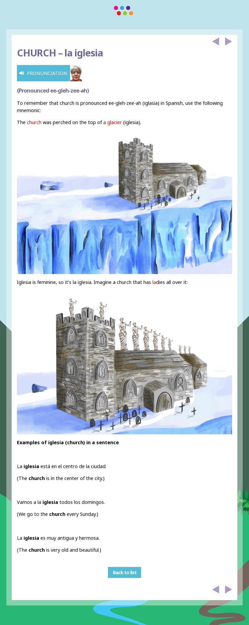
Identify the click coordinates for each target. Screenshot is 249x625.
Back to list (124, 572)
